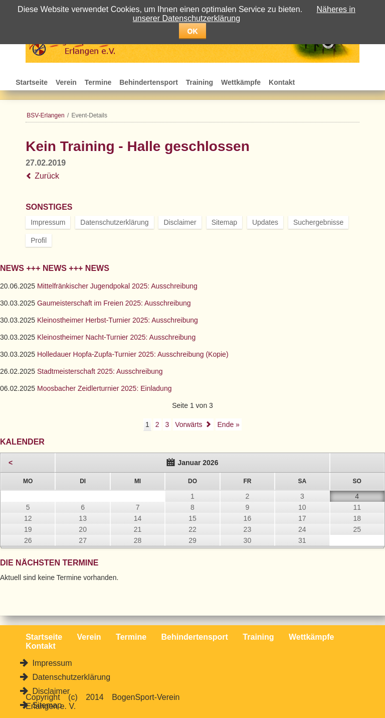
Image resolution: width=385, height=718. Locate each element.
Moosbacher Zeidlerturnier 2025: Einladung (104, 388)
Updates (265, 222)
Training (199, 82)
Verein (66, 82)
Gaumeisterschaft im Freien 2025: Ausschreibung (114, 303)
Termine (98, 82)
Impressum (48, 222)
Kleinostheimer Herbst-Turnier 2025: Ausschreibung (117, 320)
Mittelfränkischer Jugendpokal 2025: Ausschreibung (117, 286)
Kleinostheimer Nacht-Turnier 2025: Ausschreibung (116, 337)
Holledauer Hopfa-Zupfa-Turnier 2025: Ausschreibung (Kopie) (133, 354)
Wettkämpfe (241, 82)
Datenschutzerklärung (114, 222)
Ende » (229, 424)
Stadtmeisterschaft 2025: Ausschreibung (100, 371)
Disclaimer (179, 222)
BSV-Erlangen (45, 115)
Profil (39, 240)
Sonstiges (49, 207)
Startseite (32, 82)
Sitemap (224, 222)
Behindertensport (148, 82)
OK (192, 31)
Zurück (47, 176)
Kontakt (282, 82)
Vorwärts (188, 424)
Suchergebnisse (318, 222)
